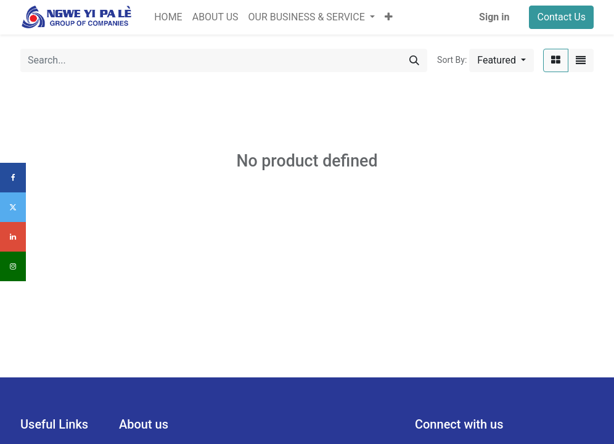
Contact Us (561, 17)
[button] (389, 17)
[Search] (414, 60)
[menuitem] (168, 17)
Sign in (494, 17)
